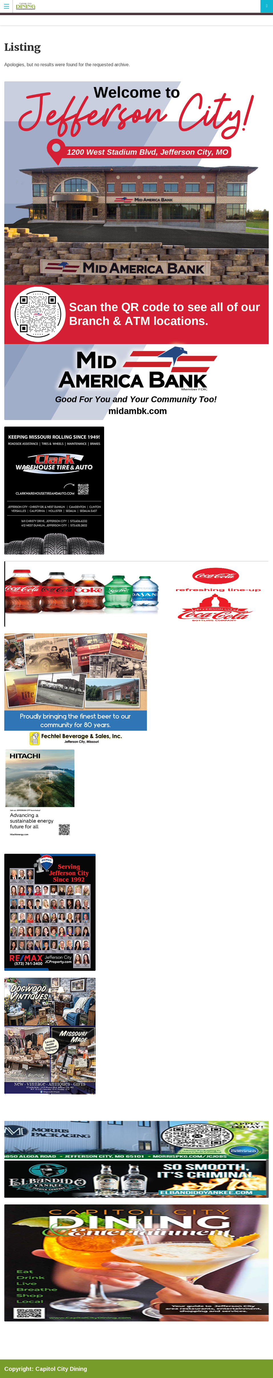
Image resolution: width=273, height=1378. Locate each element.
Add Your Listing (266, 6)
